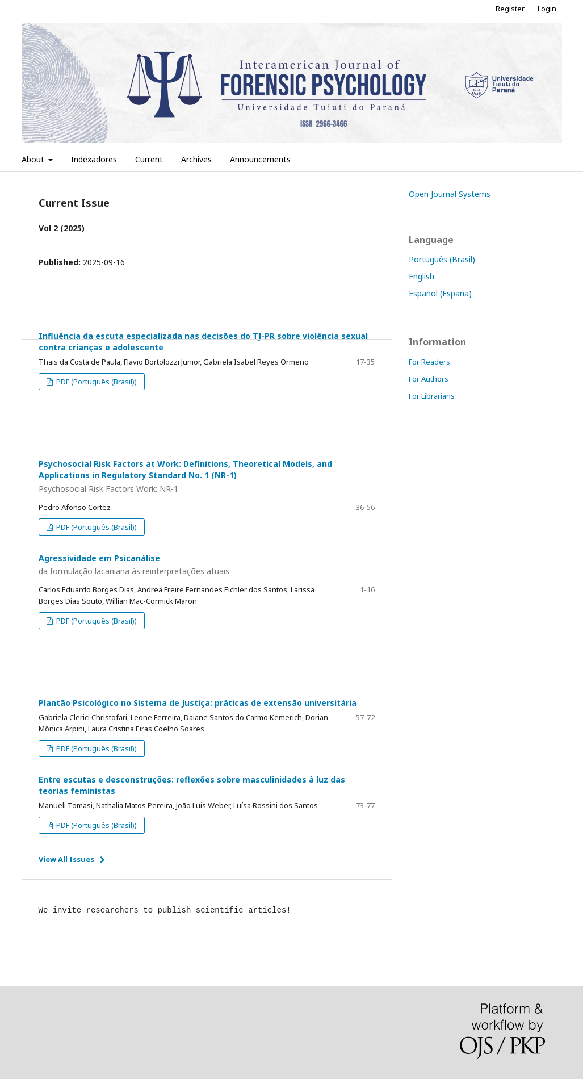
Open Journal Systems (449, 194)
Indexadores (94, 159)
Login (547, 8)
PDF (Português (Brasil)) (95, 382)
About (34, 159)
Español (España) (440, 293)
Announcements (260, 159)
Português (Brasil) (442, 259)
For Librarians (432, 396)
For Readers (429, 362)
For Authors (428, 379)
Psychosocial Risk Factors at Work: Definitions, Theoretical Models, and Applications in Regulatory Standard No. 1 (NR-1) (207, 476)
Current (149, 159)
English (421, 276)
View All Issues (66, 859)
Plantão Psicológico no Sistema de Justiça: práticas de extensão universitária (197, 702)
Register (510, 8)
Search (537, 159)
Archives (196, 159)
